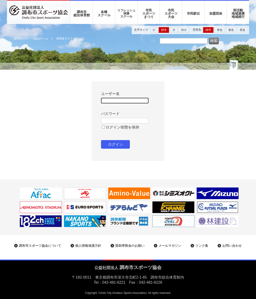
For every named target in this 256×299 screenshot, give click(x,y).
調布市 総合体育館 (82, 13)
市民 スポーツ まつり (148, 13)
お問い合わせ (232, 245)
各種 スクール (104, 13)
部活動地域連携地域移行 (238, 13)
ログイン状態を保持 (122, 127)
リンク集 (201, 245)
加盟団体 (215, 13)
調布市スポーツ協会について (40, 245)
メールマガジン (169, 245)
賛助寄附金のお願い (130, 245)
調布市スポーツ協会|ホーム (31, 38)
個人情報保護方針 (88, 245)
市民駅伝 (193, 13)
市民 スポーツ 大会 (171, 13)
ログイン (115, 144)
